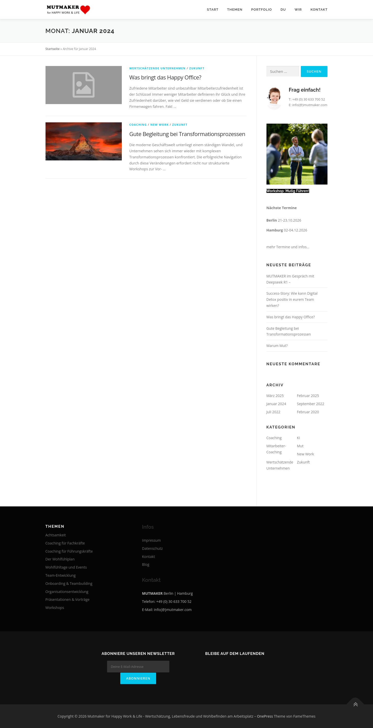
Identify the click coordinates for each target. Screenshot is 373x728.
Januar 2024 (276, 403)
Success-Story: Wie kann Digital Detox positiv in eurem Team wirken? (292, 299)
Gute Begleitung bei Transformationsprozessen (187, 134)
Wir (298, 9)
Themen (235, 9)
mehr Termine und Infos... (287, 246)
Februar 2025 (308, 395)
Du (283, 9)
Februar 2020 (308, 411)
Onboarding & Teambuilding (69, 583)
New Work (159, 124)
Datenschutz (152, 548)
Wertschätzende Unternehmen (157, 68)
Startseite (53, 49)
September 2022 (310, 403)
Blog (146, 564)
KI (298, 437)
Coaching (138, 124)
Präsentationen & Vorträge (68, 599)
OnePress (265, 716)
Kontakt (318, 9)
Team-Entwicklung (61, 575)
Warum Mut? (277, 345)
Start (212, 9)
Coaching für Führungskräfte (69, 551)
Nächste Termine (281, 207)
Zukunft (196, 68)
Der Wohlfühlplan (60, 559)
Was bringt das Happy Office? (165, 77)
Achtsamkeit (56, 535)
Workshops (55, 607)
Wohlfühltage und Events (66, 567)
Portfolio (261, 9)
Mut (300, 445)
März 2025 (275, 395)
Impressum (151, 540)
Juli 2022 (273, 411)
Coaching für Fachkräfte (65, 543)
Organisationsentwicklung (67, 591)
